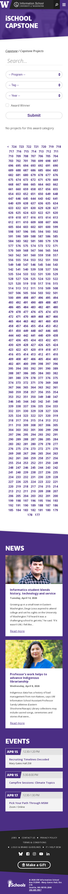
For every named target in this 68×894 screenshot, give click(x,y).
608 (41, 221)
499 (19, 297)
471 (19, 316)
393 (26, 368)
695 (19, 165)
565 (48, 250)
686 (33, 169)
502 (48, 292)
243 (48, 467)
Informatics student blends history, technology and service (33, 591)
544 (48, 264)
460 (48, 320)
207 (56, 490)
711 (56, 150)
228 (56, 476)
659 (26, 188)
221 (56, 481)
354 (56, 391)
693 (33, 165)
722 (29, 146)
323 (26, 415)
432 (48, 339)
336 (33, 405)
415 (19, 353)
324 (19, 415)
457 (19, 325)
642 (48, 198)
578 (56, 240)
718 (59, 146)
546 (33, 264)
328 (41, 410)
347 (56, 396)
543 (56, 264)
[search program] (34, 74)
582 (26, 240)
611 (19, 221)
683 (56, 169)
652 (26, 193)
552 (41, 259)
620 (56, 212)
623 (33, 212)
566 (41, 250)
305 (56, 424)
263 (56, 453)
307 (41, 424)
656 (48, 188)
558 (48, 254)
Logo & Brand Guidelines (26, 847)
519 (26, 283)
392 (33, 368)
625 (19, 212)
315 (33, 420)
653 (19, 193)
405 (41, 358)
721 (37, 146)
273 (33, 448)
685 (41, 169)
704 (56, 155)
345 (19, 401)
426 (41, 344)
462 (33, 320)
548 (19, 264)
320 (48, 415)
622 (41, 212)
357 (33, 391)
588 (33, 235)
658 (33, 188)
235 (56, 471)
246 (26, 467)
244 (41, 467)
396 (56, 363)
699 (41, 160)
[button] (56, 4)
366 (19, 386)
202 (41, 495)
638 (26, 202)
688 (19, 169)
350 (33, 396)
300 (41, 429)
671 (41, 179)
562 (19, 254)
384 (41, 372)
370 (41, 382)
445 (56, 330)
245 (33, 467)
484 (26, 306)
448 (33, 330)
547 (26, 264)
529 (56, 273)
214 (56, 486)
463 (26, 320)
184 (19, 509)
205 (19, 495)
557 (56, 254)
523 (48, 278)
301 (33, 429)
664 (41, 184)
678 (41, 174)
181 (41, 509)
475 (41, 311)
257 (48, 457)
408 (19, 358)
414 (26, 353)
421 (26, 349)
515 (56, 283)
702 (19, 160)
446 (48, 330)
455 (33, 325)
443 (19, 335)
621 (48, 212)
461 (41, 320)
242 (56, 467)
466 (56, 316)
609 (33, 221)
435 (26, 339)
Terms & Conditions (34, 842)
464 (19, 320)
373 (19, 382)
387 (19, 372)
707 (33, 155)
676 (56, 174)
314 (41, 420)
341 (48, 401)
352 (19, 396)
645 (26, 198)
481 (48, 306)
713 (41, 150)
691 (48, 165)
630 (33, 207)
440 (41, 335)
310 (19, 424)
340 (56, 401)
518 (33, 283)
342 (41, 401)
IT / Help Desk (53, 847)
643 (41, 198)
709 (19, 155)
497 (33, 297)
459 (56, 320)
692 (41, 165)
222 (48, 481)
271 (48, 448)
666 (26, 184)
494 (56, 297)
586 (48, 235)
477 (26, 311)
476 (33, 311)
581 (33, 240)
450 (19, 330)
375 (56, 377)
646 (19, 198)
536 (56, 268)
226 (19, 481)
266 (33, 453)
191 (19, 504)
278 (48, 443)
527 (19, 278)
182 (33, 509)
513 (19, 287)
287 (33, 438)
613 (56, 217)
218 (26, 486)
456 (26, 325)
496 (41, 297)
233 (19, 476)
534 (19, 273)
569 (19, 250)
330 (26, 410)
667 (19, 184)
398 (41, 363)
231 (33, 476)
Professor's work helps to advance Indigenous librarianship (28, 677)
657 (41, 188)
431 (56, 339)
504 (33, 292)
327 (48, 410)
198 (19, 500)
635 (48, 202)
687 (26, 169)
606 (56, 221)
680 (26, 174)
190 (26, 504)
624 (26, 212)
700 (33, 160)
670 (48, 179)
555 (19, 259)
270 (56, 448)
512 (26, 287)
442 (26, 335)
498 (26, 297)
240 (19, 471)
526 (26, 278)
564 (56, 250)
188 (41, 504)
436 (19, 339)
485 (19, 306)
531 (41, 273)
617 (26, 217)
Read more (17, 631)
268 (19, 453)
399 (33, 363)
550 (56, 259)
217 (33, 486)
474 (48, 311)
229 (48, 476)
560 (33, 254)
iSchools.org (16, 883)
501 (56, 292)
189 (33, 504)
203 (33, 495)
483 (33, 306)
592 (56, 231)
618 (19, 217)
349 (41, 396)
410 (56, 353)
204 (26, 495)
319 (56, 415)
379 (26, 377)
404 (48, 358)
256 (56, 457)
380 (19, 377)
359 (19, 391)
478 (19, 311)
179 (56, 509)
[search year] (34, 95)
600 (48, 226)
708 (26, 155)
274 (26, 448)
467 (48, 316)
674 (19, 179)
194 (48, 500)
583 (19, 240)
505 (26, 292)
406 (33, 358)
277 (56, 443)
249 (56, 462)
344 (26, 401)
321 (41, 415)
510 (41, 287)
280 (33, 443)
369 (48, 382)
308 (33, 424)
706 (41, 155)
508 (56, 287)
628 (48, 207)
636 (41, 202)
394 (19, 368)
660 (19, 188)
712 (49, 150)
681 (19, 174)
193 (56, 500)
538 (41, 268)
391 (41, 368)
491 (26, 302)
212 (19, 490)
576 (19, 245)
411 (48, 353)
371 (33, 382)
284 (56, 438)
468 (41, 316)
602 (33, 226)
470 (26, 316)
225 (26, 481)
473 (56, 311)
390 (48, 368)
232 (26, 476)
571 (56, 245)
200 (56, 495)
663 (48, 184)
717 (12, 150)
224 (33, 481)
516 (48, 283)
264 (48, 453)
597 (19, 231)
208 (48, 490)
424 (56, 344)
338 (19, 405)
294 (33, 434)
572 (48, 245)
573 (41, 245)
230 (41, 476)
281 (26, 443)
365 (26, 386)
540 (26, 268)
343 (33, 401)
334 (48, 405)
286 (41, 438)
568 (26, 250)
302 (26, 429)
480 (56, 306)
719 (51, 146)
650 (41, 193)
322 (33, 415)
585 (56, 235)
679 (33, 174)
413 (33, 353)
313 (48, 420)
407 (26, 358)
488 (48, 302)
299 (48, 429)
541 (19, 268)
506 (19, 292)
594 (41, 231)
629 (41, 207)
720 (44, 146)
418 (48, 349)
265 (41, 453)
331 (19, 410)
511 (33, 287)
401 (19, 363)
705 (48, 155)
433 (41, 339)
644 (33, 198)
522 (56, 278)
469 (33, 316)
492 (19, 302)
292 (48, 434)
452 (56, 325)
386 (26, 372)
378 (33, 377)
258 (41, 457)
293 (41, 434)
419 (41, 349)
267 (26, 453)
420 (33, 349)
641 (56, 198)
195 (41, 500)
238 (33, 471)
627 (56, 207)
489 (41, 302)
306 (48, 424)
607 (48, 221)
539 (33, 268)
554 (26, 259)
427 (33, 344)
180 (48, 509)
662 (56, 184)
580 (41, 240)
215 (48, 486)
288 (26, 438)
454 (41, 325)
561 (26, 254)
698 (48, 160)
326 (56, 410)
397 (48, 363)
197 (26, 500)
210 (33, 490)
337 (26, 405)
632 (19, 207)
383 (48, 372)
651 (33, 193)
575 (26, 245)
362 (48, 386)
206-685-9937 (35, 890)
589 (26, 235)
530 (48, 273)
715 (27, 150)
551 (48, 259)
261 (19, 457)
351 (26, 396)
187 (48, 504)
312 (56, 420)
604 (19, 226)
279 (41, 443)
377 (41, 377)
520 (19, 283)
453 (48, 325)
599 (56, 226)
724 (14, 146)
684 (48, 169)
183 (26, 509)
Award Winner (17, 105)
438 (56, 335)
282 (19, 443)
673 (26, 179)
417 (56, 349)
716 (19, 150)
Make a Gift (34, 865)
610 (26, 221)
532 (33, 273)
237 (41, 471)
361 (56, 386)
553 (33, 259)
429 (19, 344)
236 (48, 471)
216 (41, 486)
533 (26, 273)
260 (26, 457)
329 (33, 410)
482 (41, 306)
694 (26, 165)
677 (48, 174)
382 (56, 372)
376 (48, 377)
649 (48, 193)
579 (48, 240)
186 (56, 504)
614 (48, 217)
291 (56, 434)
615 (41, 217)
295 (26, 434)
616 (33, 217)
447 (41, 330)
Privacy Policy (48, 837)
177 (38, 514)
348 (48, 396)
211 (26, 490)
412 (41, 353)
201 (48, 495)
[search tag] (34, 85)
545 (41, 264)
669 (56, 179)
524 (41, 278)
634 (56, 202)
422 (19, 349)
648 (56, 193)
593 (48, 231)
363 (41, 386)
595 (33, 231)
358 (26, 391)
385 (33, 372)
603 (26, 226)
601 (41, 226)
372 (26, 382)
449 (26, 330)
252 (33, 462)
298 (56, 429)
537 (48, 268)
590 (19, 235)
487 (56, 302)
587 (41, 235)
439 (48, 335)
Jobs (14, 837)
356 (41, 391)
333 (56, 405)
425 (48, 344)
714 (34, 150)
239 (26, 471)
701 (26, 160)
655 (56, 188)
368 (56, 382)
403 (56, 358)
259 (33, 457)
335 (41, 405)
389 (56, 368)
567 (33, 250)
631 (26, 207)
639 (19, 202)
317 (19, 420)
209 (41, 490)
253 (26, 462)
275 (19, 448)
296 (19, 434)
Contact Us (28, 837)
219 (19, 486)
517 (41, 283)
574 (33, 245)
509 (48, 287)
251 (41, 462)
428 (26, 344)
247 (19, 467)
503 (41, 292)
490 (33, 302)
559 (41, 254)
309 (26, 424)
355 (48, 391)
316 (26, 420)
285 (48, 438)
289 (19, 438)
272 (41, 448)
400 (26, 363)
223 (41, 481)
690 (56, 165)
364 (33, 386)
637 (33, 202)
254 (19, 462)
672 (33, 179)
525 (33, 278)
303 (19, 429)
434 (33, 339)
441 (33, 335)
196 (33, 500)
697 (56, 160)
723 (22, 146)
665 (33, 184)
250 (48, 462)
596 (26, 231)
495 (48, 297)
